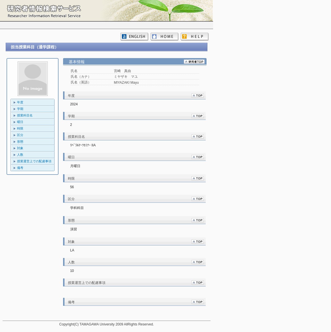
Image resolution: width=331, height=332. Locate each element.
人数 (20, 154)
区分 (20, 135)
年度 (20, 102)
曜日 (20, 122)
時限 (20, 128)
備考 (20, 167)
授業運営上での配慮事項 (34, 161)
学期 (20, 108)
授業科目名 (25, 115)
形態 (20, 141)
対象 (20, 148)
